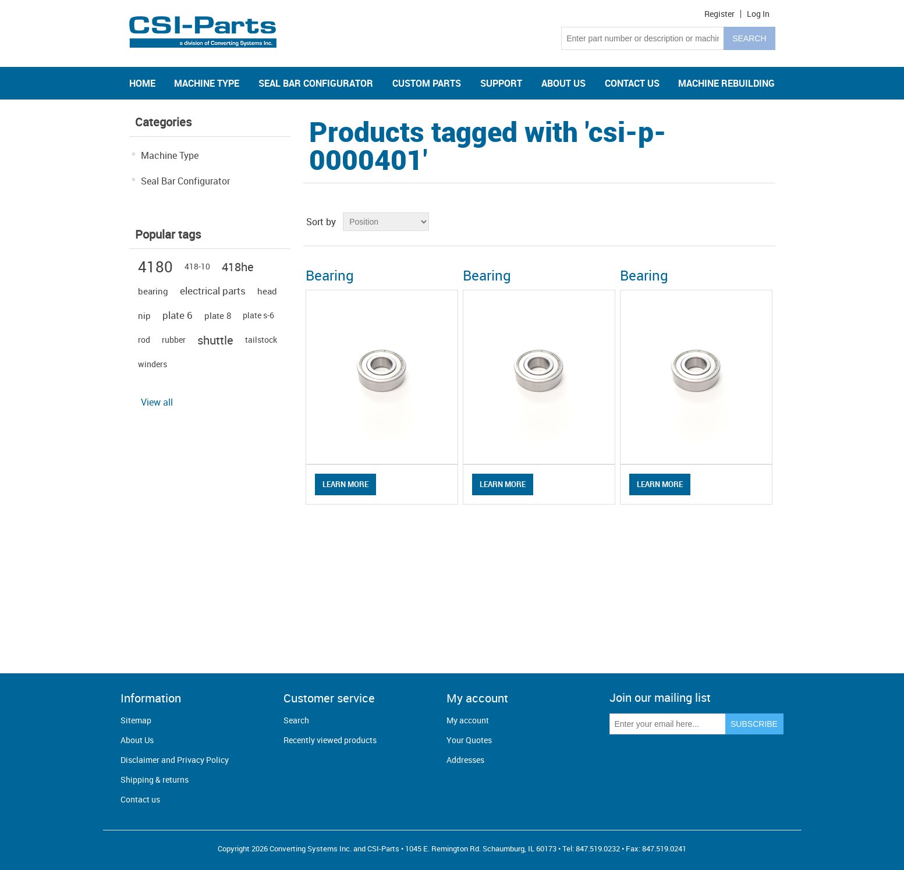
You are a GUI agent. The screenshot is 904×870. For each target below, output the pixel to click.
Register (719, 14)
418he (238, 266)
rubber (174, 339)
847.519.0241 (664, 848)
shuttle (215, 340)
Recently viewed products (330, 739)
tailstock (261, 339)
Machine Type (169, 155)
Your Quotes (469, 739)
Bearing (330, 275)
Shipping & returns (154, 779)
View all (157, 402)
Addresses (465, 759)
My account (467, 720)
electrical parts (213, 290)
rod (144, 339)
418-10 (197, 266)
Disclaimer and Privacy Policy (174, 759)
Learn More (345, 484)
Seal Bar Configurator (185, 181)
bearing (153, 291)
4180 (155, 266)
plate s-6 (258, 315)
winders (152, 364)
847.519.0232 (598, 848)
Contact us (140, 799)
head (267, 291)
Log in (758, 14)
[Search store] (642, 38)
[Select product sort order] (386, 221)
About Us (137, 739)
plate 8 (217, 315)
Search (296, 720)
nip (144, 315)
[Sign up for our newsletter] (667, 723)
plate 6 (177, 315)
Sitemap (135, 720)
